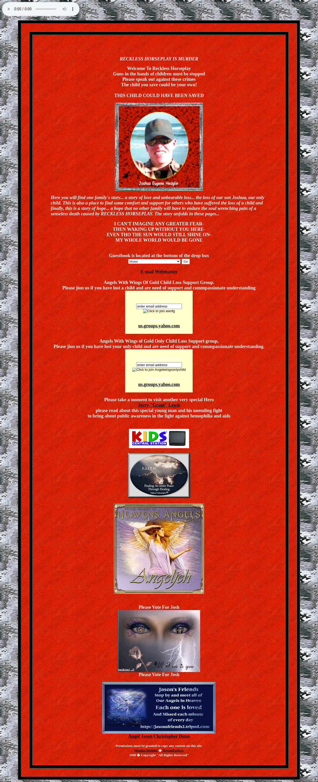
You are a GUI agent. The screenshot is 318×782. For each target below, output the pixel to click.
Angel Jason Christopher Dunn (159, 734)
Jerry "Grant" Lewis (159, 405)
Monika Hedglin (146, 750)
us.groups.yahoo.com (159, 325)
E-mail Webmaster (158, 271)
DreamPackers (173, 750)
